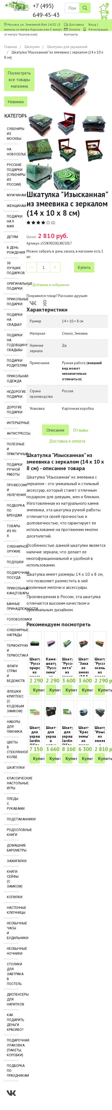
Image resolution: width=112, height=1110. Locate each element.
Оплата (74, 29)
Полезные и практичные (12, 449)
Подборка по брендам (12, 510)
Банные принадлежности (12, 606)
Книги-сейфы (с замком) (12, 879)
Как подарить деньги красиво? (12, 1022)
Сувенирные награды (12, 632)
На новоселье (12, 151)
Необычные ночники (12, 951)
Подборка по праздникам (12, 1071)
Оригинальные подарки (12, 286)
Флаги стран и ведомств (12, 673)
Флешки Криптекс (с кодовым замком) (12, 701)
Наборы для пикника (12, 727)
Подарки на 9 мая (12, 221)
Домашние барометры (12, 848)
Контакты (71, 34)
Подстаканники (12, 819)
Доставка (76, 24)
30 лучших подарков (12, 268)
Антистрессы (12, 433)
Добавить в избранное (47, 285)
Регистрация (98, 29)
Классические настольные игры (12, 783)
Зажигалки (12, 861)
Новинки (16, 101)
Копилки (12, 897)
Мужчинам (12, 195)
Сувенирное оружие (12, 549)
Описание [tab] (55, 430)
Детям (12, 237)
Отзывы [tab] (80, 430)
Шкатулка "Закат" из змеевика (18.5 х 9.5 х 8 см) (87, 674)
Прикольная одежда (12, 378)
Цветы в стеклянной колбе (12, 749)
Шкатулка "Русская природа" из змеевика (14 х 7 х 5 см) (38, 674)
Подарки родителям (12, 363)
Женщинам (12, 206)
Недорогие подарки (12, 394)
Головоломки (12, 619)
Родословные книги (12, 832)
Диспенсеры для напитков (12, 999)
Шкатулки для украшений (67, 46)
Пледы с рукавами (12, 804)
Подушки (12, 562)
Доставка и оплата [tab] (67, 441)
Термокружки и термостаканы (12, 650)
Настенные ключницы (12, 910)
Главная (10, 46)
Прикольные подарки (12, 301)
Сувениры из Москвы (12, 134)
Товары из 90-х (12, 531)
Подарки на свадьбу (12, 320)
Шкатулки (32, 46)
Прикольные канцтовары (12, 590)
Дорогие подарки (12, 409)
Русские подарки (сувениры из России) (12, 174)
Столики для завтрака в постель (12, 974)
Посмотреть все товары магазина (19, 79)
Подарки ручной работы (12, 469)
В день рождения (12, 250)
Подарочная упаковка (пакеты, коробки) (12, 1047)
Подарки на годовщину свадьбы (12, 342)
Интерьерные (12, 423)
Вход (92, 24)
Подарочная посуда (12, 575)
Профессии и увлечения (12, 490)
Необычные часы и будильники (12, 930)
